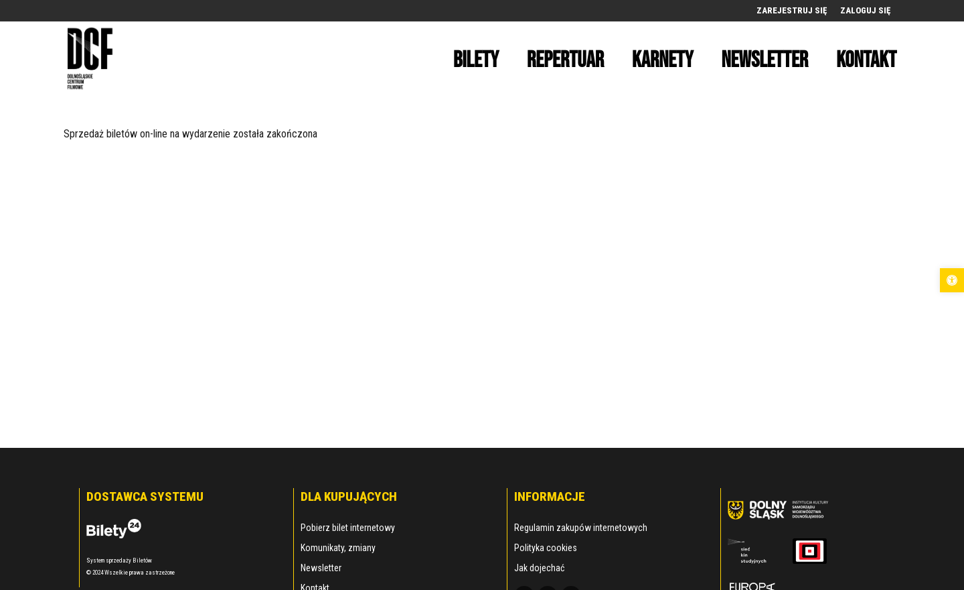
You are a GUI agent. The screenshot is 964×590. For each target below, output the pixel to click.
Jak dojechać (539, 568)
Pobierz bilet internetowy (348, 527)
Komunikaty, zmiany (338, 547)
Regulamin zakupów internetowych (580, 527)
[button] (952, 280)
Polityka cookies (545, 547)
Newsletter (321, 568)
